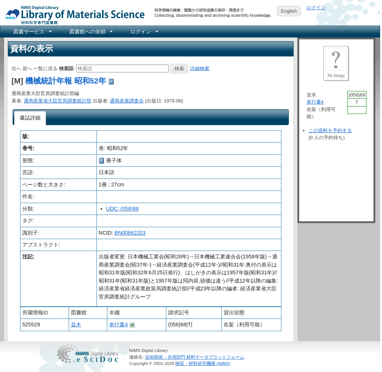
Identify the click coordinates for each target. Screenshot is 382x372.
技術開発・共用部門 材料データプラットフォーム (194, 357)
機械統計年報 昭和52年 (65, 80)
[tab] (30, 118)
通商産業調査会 (127, 101)
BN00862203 (130, 233)
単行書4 (118, 324)
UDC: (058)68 (122, 209)
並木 (76, 324)
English (289, 11)
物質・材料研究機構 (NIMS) (202, 363)
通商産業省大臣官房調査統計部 (57, 101)
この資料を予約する (330, 130)
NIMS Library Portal (73, 14)
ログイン (316, 7)
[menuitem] (32, 31)
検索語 (66, 68)
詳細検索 (199, 68)
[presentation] (30, 118)
